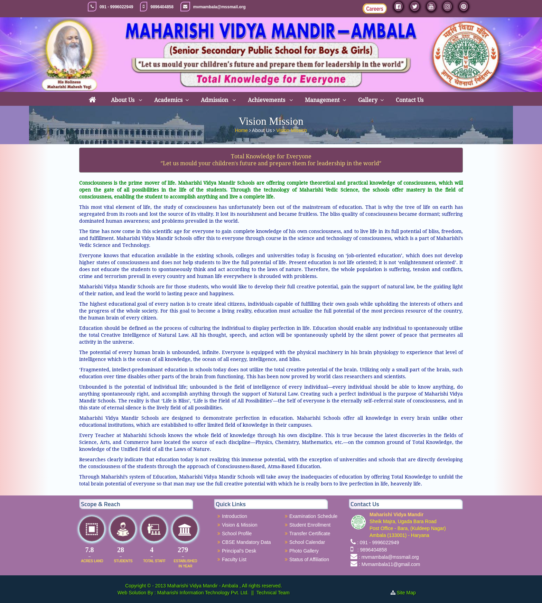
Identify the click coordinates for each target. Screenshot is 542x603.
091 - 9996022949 (116, 6)
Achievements (267, 100)
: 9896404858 (371, 550)
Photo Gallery (304, 551)
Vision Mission (291, 129)
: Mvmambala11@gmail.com (389, 564)
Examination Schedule (313, 516)
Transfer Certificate (309, 533)
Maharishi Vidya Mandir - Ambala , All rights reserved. (224, 585)
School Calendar (307, 542)
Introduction (234, 516)
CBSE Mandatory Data (246, 542)
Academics (168, 100)
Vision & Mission (239, 525)
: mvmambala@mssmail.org (389, 557)
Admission (215, 100)
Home (242, 129)
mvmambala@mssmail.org (219, 6)
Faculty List (234, 559)
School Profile (237, 533)
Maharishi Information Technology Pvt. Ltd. (202, 592)
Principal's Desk (239, 551)
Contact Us (409, 100)
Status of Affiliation (309, 559)
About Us (123, 100)
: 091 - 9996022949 (378, 542)
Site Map (409, 592)
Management (322, 100)
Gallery (367, 100)
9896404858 (162, 6)
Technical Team (273, 592)
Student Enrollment (309, 525)
